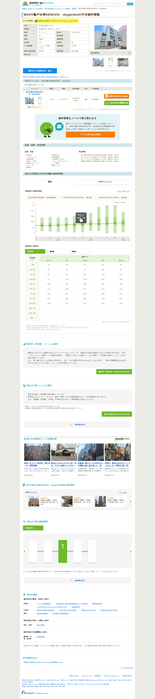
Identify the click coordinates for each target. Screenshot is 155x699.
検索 (131, 4)
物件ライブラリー (80, 684)
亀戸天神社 (41, 625)
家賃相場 (81, 680)
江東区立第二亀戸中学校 (109, 610)
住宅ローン (70, 684)
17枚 (28, 107)
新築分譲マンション (91, 680)
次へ (130, 551)
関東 (32, 686)
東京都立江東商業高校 (61, 613)
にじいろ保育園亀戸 (44, 603)
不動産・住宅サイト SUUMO (32, 8)
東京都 (67, 8)
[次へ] (130, 501)
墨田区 (74, 8)
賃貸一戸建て (74, 680)
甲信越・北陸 (38, 686)
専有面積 (30, 251)
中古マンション (67, 21)
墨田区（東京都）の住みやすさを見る (114, 372)
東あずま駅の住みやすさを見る (117, 414)
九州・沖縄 (61, 686)
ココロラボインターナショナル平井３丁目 (52, 607)
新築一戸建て (113, 680)
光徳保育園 (76, 607)
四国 (52, 686)
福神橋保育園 (97, 603)
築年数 (52, 251)
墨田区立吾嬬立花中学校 (45, 610)
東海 (44, 686)
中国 (55, 686)
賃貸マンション (55, 680)
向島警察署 (41, 636)
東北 (28, 686)
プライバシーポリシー (112, 676)
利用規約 (98, 676)
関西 (48, 686)
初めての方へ (74, 676)
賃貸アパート (65, 680)
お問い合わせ (127, 676)
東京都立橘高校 (42, 613)
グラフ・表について (123, 191)
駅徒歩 (74, 251)
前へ (25, 551)
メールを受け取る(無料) (90, 134)
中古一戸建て (122, 680)
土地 (128, 680)
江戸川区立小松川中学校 (67, 610)
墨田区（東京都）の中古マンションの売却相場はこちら (43, 662)
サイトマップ (87, 676)
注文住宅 (24, 684)
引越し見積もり (61, 684)
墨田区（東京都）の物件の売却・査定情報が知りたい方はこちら (46, 77)
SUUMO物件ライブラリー (54, 8)
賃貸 (48, 680)
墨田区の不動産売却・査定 (40, 71)
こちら (104, 571)
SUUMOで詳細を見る (116, 102)
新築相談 (53, 684)
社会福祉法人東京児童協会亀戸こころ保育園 (71, 603)
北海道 (24, 686)
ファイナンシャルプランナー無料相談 (97, 684)
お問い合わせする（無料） (116, 96)
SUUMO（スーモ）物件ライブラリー (38, 3)
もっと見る (123, 492)
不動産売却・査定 (44, 684)
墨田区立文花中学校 (88, 610)
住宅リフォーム (33, 684)
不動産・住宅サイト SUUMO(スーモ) (33, 680)
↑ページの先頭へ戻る (126, 667)
